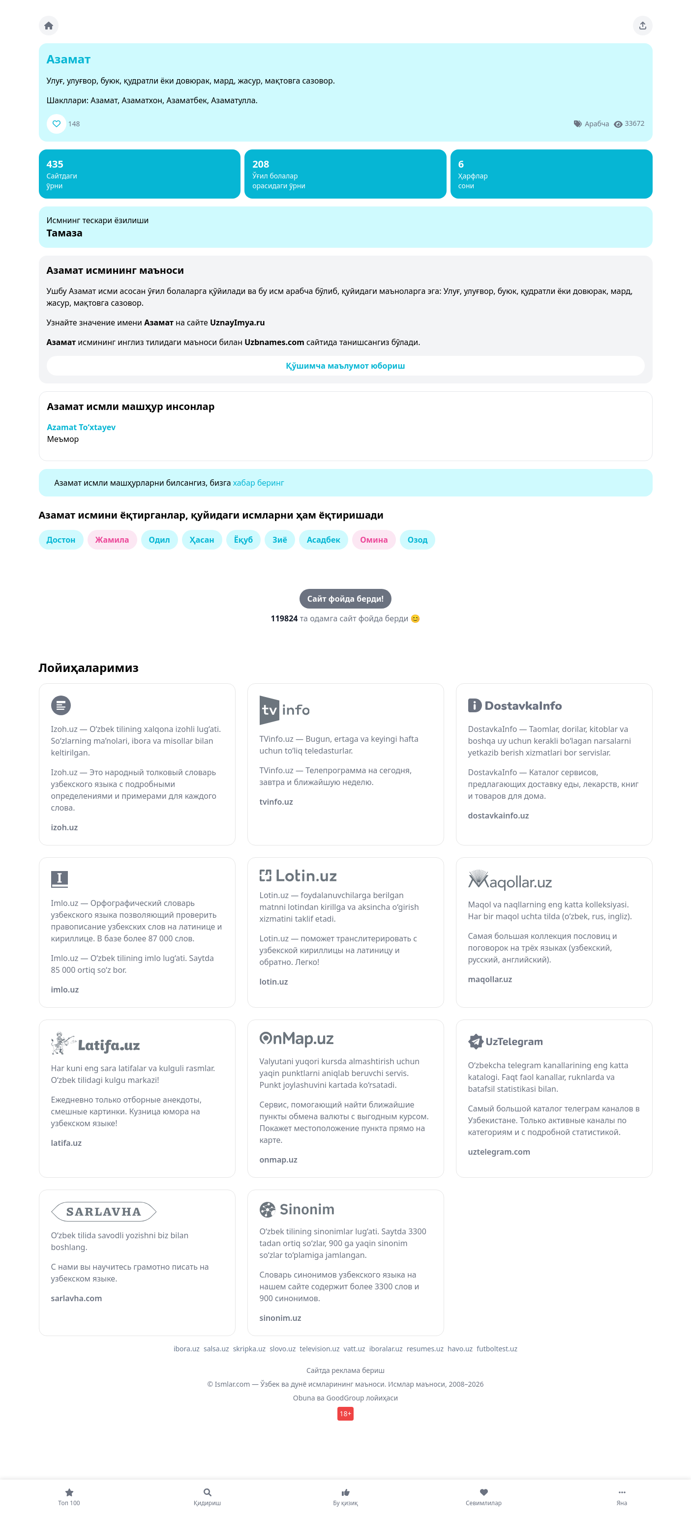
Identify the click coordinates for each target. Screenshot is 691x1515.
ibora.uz (187, 1348)
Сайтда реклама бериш (345, 1370)
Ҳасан (202, 539)
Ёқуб (243, 539)
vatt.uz (354, 1348)
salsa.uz (216, 1348)
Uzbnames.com (274, 342)
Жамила (112, 539)
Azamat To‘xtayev (81, 427)
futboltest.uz (497, 1348)
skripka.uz (249, 1348)
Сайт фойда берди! (345, 598)
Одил (159, 539)
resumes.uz (425, 1348)
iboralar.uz (386, 1348)
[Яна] (622, 1497)
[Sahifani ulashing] (643, 25)
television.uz (319, 1348)
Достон (61, 539)
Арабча (597, 123)
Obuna (304, 1397)
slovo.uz (283, 1348)
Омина (374, 539)
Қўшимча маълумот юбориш (345, 365)
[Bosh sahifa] (49, 25)
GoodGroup (345, 1397)
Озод (418, 539)
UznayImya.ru (237, 322)
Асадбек (323, 539)
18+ (345, 1413)
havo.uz (460, 1348)
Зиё (279, 539)
